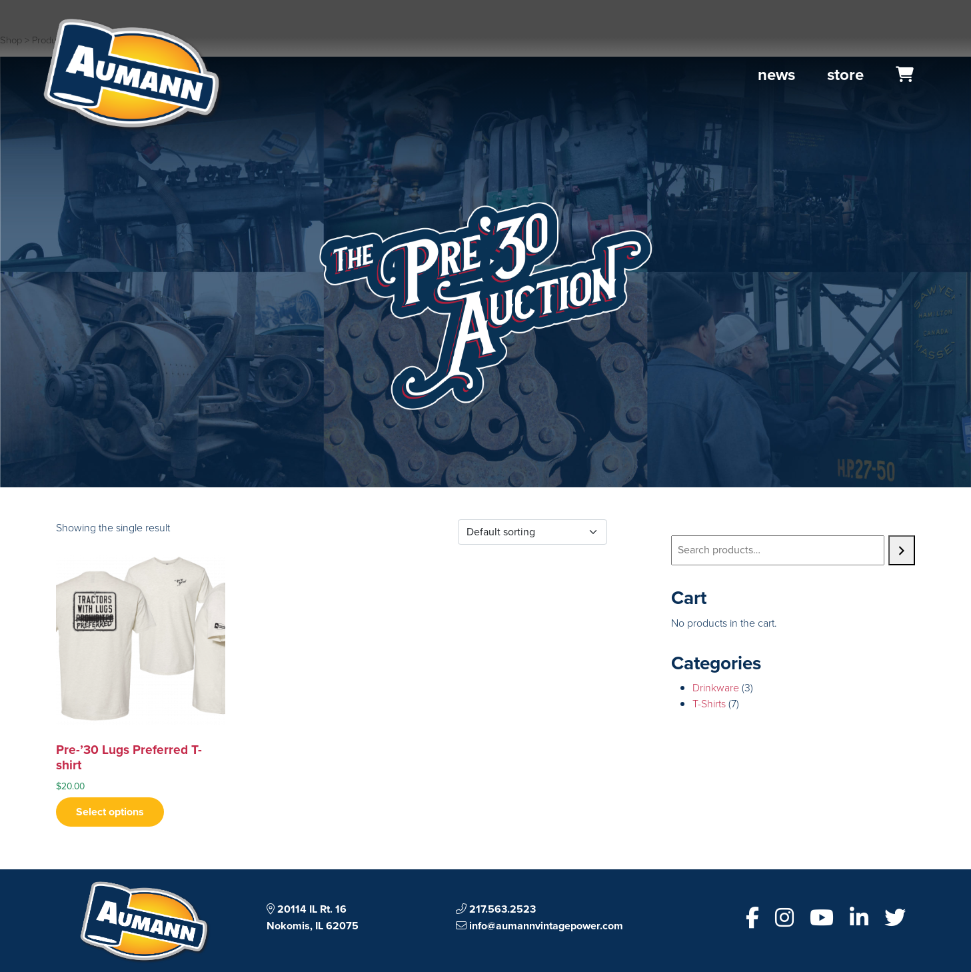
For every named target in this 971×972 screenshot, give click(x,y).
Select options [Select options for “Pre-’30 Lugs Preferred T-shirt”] (110, 811)
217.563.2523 (496, 909)
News (776, 74)
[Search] (901, 550)
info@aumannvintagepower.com (539, 925)
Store (845, 74)
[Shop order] (532, 532)
